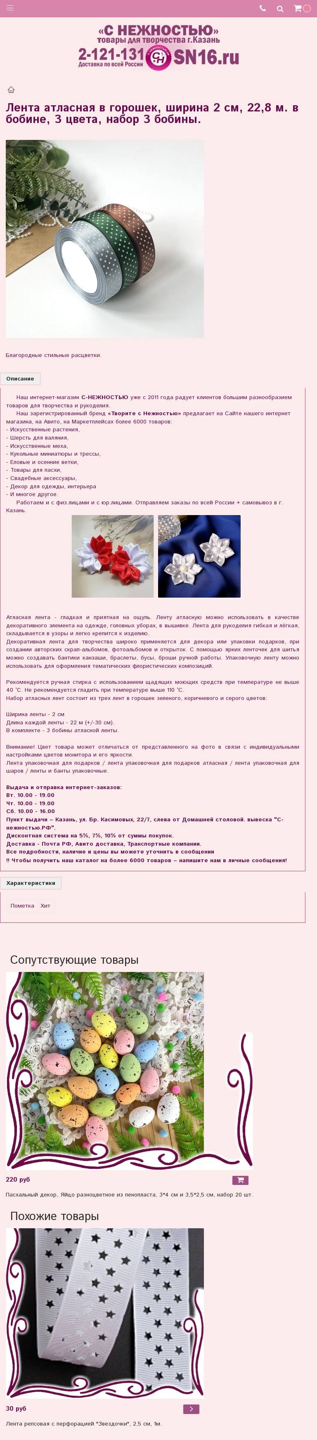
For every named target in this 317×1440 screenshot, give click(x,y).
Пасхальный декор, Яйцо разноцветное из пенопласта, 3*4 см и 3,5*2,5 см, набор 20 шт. (129, 1195)
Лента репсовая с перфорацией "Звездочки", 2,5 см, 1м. (84, 1424)
